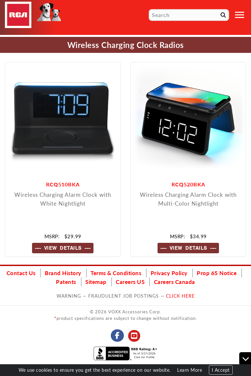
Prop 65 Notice (217, 273)
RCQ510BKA (63, 184)
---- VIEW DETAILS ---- (63, 248)
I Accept (221, 370)
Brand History (63, 273)
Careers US (130, 282)
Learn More (189, 370)
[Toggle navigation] (239, 15)
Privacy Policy (169, 273)
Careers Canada (174, 282)
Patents (66, 282)
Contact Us (21, 273)
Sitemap (96, 282)
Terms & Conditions (116, 273)
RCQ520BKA (188, 184)
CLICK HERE (180, 295)
